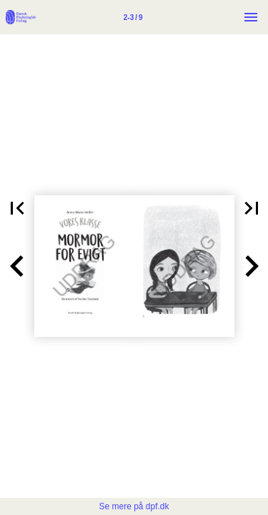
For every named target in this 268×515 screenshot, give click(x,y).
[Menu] (251, 17)
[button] (17, 266)
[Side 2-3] (133, 17)
